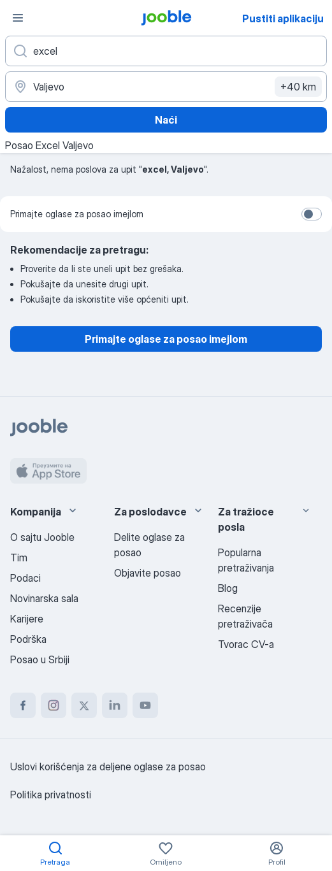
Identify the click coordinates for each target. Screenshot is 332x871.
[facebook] (23, 705)
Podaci (25, 578)
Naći (166, 119)
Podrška (28, 639)
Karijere (26, 618)
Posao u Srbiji (39, 659)
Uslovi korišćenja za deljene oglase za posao (108, 766)
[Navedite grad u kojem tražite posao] (166, 86)
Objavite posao (147, 572)
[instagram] (53, 705)
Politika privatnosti (50, 794)
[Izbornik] (18, 18)
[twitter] (84, 705)
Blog (228, 588)
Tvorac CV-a (246, 644)
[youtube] (145, 705)
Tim (18, 557)
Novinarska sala (44, 598)
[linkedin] (114, 705)
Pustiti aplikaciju (283, 18)
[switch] (311, 214)
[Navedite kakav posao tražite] (166, 51)
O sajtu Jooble (42, 537)
